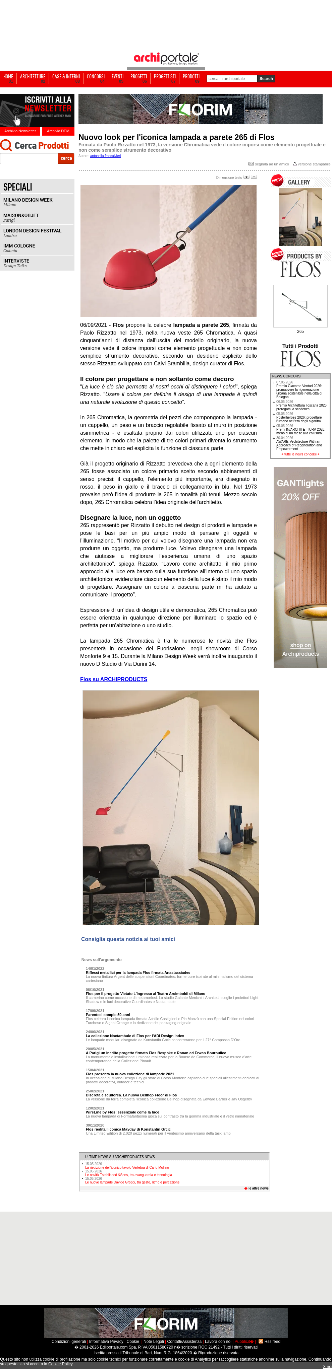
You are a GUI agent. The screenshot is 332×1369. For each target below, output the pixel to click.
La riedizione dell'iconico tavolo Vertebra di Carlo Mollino (127, 1165)
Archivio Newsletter (20, 131)
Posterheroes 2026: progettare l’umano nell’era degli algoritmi (299, 417)
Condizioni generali (69, 1341)
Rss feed (272, 1341)
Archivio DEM (58, 131)
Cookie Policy (60, 1364)
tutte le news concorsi (300, 454)
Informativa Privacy (106, 1341)
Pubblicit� (244, 1341)
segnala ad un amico (268, 164)
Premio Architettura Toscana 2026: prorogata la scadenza (302, 405)
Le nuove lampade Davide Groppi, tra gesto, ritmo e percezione (132, 1180)
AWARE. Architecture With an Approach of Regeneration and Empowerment (299, 443)
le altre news (258, 1188)
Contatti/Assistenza (184, 1341)
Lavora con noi (218, 1341)
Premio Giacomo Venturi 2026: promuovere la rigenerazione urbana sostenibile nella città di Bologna (299, 389)
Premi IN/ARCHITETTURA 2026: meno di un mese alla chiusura (300, 429)
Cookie (133, 1341)
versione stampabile (314, 164)
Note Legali (154, 1341)
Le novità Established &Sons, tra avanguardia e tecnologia (128, 1173)
